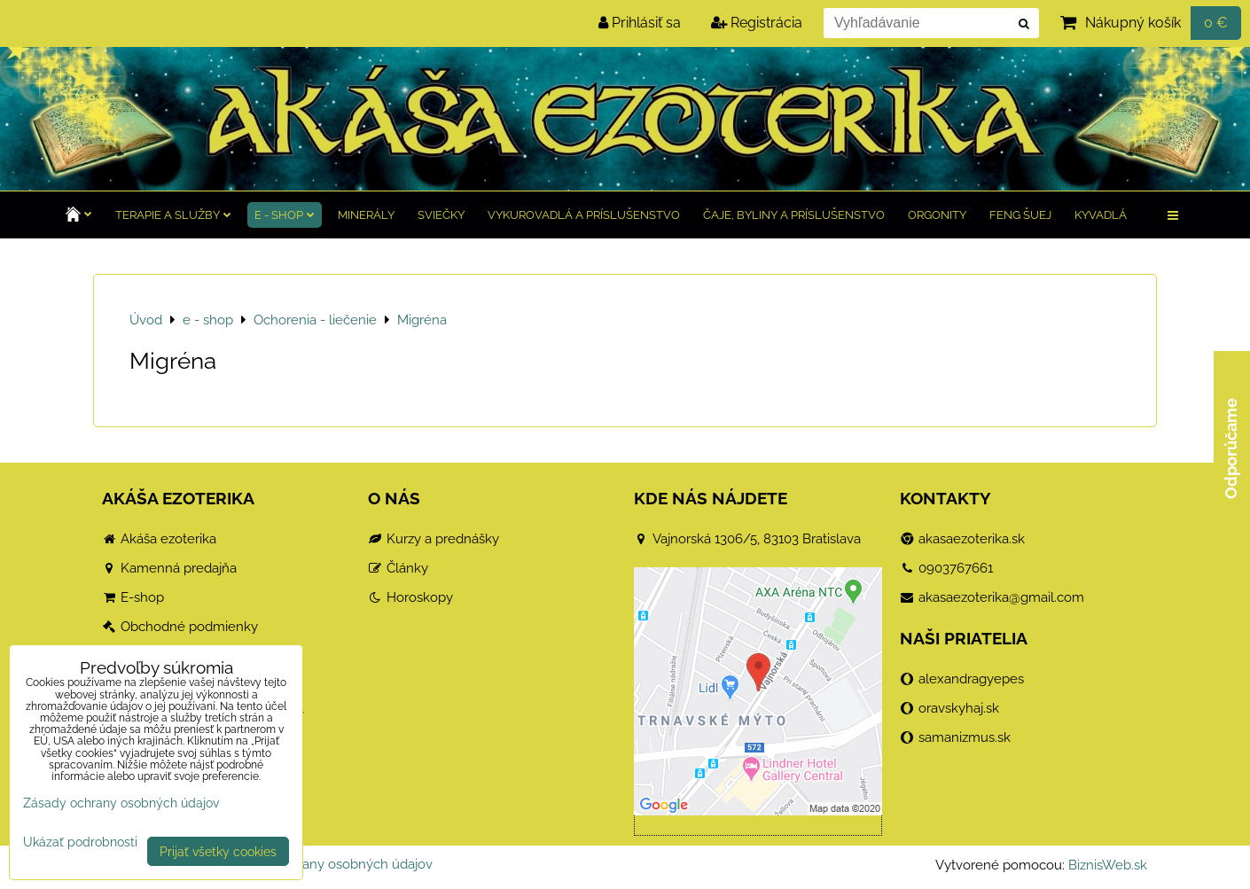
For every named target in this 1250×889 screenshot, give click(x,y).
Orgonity (937, 215)
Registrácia (756, 22)
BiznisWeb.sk (1107, 865)
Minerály (366, 215)
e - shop (284, 215)
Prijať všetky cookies (218, 851)
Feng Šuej (1020, 215)
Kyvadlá (1100, 215)
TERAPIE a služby (173, 215)
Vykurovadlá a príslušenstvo (584, 215)
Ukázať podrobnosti (80, 842)
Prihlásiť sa (639, 22)
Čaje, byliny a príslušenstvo (794, 215)
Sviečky (441, 215)
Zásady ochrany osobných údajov (330, 864)
